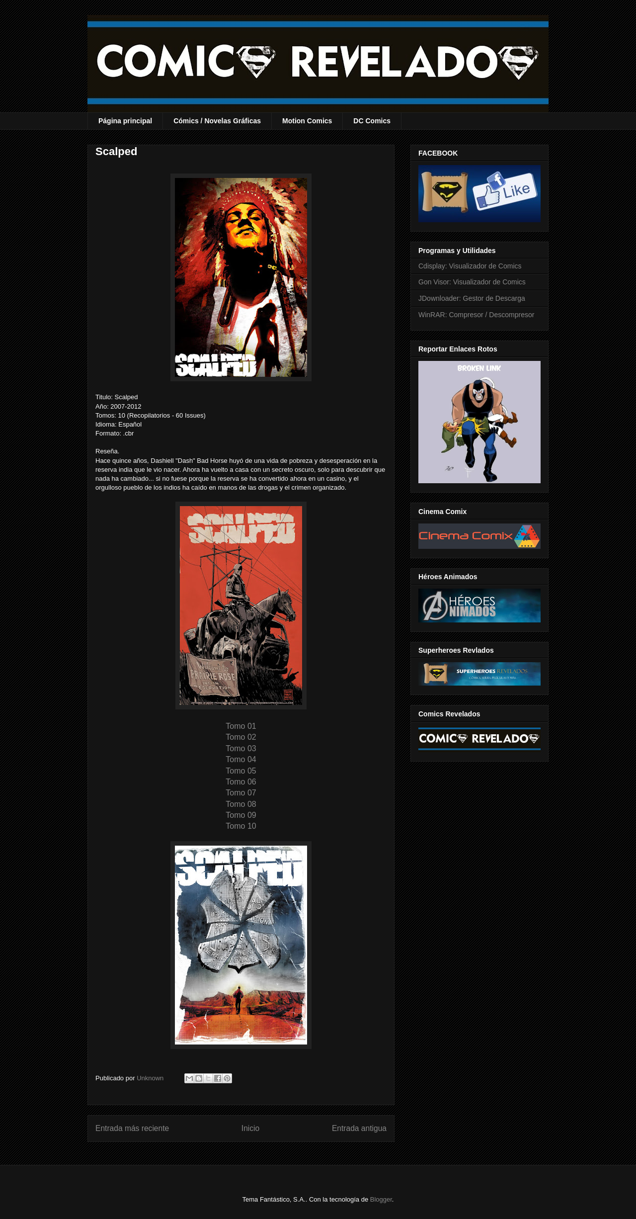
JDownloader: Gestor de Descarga (471, 298)
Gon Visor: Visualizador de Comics (472, 282)
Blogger (381, 1199)
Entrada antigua (359, 1128)
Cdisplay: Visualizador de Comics (470, 266)
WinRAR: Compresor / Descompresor (476, 315)
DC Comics (372, 121)
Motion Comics (307, 121)
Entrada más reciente (132, 1128)
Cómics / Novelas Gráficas (217, 121)
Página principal (125, 121)
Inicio (250, 1128)
